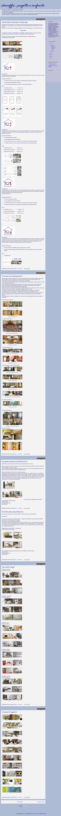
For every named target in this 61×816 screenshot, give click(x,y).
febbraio (52, 50)
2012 (51, 56)
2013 (51, 54)
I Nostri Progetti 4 (9, 712)
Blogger (44, 813)
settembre (53, 45)
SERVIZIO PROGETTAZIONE (15, 22)
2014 (51, 53)
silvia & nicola (52, 64)
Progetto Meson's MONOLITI (14, 461)
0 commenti (20, 268)
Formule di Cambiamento (12, 276)
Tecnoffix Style (8, 567)
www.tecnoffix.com (51, 36)
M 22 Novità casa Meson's (12, 512)
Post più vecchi (41, 801)
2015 (51, 43)
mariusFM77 (35, 813)
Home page (19, 801)
